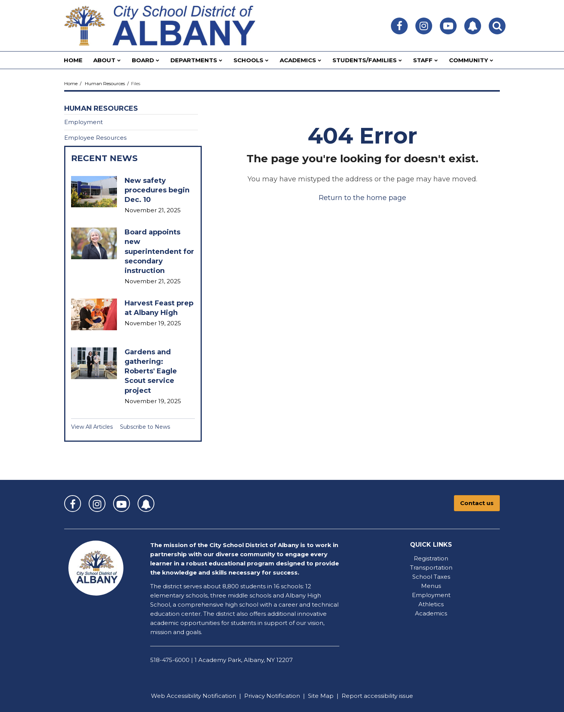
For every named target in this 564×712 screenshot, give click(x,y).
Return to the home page (362, 198)
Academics (431, 613)
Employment (83, 122)
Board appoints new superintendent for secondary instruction (159, 251)
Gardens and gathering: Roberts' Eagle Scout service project (151, 371)
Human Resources (105, 83)
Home (71, 83)
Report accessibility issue (377, 695)
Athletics (431, 604)
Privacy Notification (272, 695)
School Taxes (431, 576)
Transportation (431, 567)
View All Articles (92, 426)
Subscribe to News (145, 426)
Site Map (321, 695)
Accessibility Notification (201, 695)
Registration (431, 558)
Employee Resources (95, 137)
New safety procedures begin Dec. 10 (157, 190)
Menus (431, 585)
